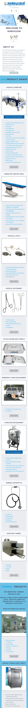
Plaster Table (9, 151)
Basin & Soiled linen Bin (12, 153)
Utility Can (8, 514)
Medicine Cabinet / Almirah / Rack (14, 156)
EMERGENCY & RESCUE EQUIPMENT (14, 377)
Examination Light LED (12, 275)
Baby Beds (8, 126)
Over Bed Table (10, 128)
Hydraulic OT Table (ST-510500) (14, 224)
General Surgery (10, 320)
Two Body (8, 567)
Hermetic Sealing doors (12, 646)
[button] (3, 38)
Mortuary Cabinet (14, 533)
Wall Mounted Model (11, 271)
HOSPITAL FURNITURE (13, 87)
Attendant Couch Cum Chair (13, 132)
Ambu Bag (8, 411)
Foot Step (8, 136)
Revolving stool (10, 130)
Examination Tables (11, 149)
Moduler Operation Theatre (14, 609)
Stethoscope (9, 518)
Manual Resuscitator (11, 522)
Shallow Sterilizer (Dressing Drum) (15, 471)
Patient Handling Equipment (13, 162)
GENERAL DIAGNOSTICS (14, 483)
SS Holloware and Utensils (14, 339)
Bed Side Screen (10, 134)
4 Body (7, 568)
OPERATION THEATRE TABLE (14, 174)
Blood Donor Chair (10, 158)
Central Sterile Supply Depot (14, 663)
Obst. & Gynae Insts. (11, 321)
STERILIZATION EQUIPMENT (13, 422)
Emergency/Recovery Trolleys (13, 147)
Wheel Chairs (9, 160)
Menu (11, 10)
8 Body (7, 570)
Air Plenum (9, 642)
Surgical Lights (14, 236)
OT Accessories (10, 651)
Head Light (9, 520)
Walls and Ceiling (10, 640)
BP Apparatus (9, 516)
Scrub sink (8, 649)
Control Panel (9, 644)
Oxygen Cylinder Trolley (12, 141)
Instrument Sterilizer (11, 469)
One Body (8, 565)
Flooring (8, 648)
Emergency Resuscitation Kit (13, 409)
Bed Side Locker (10, 124)
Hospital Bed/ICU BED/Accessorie (14, 123)
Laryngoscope (9, 327)
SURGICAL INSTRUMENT (14, 288)
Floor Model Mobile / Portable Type (15, 273)
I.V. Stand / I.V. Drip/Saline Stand (14, 155)
